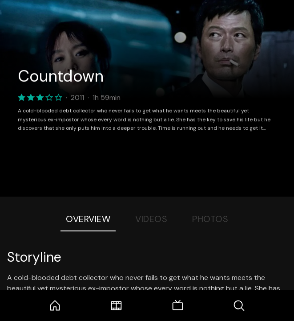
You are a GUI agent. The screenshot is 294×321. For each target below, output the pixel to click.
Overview (88, 219)
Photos (210, 219)
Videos (151, 219)
